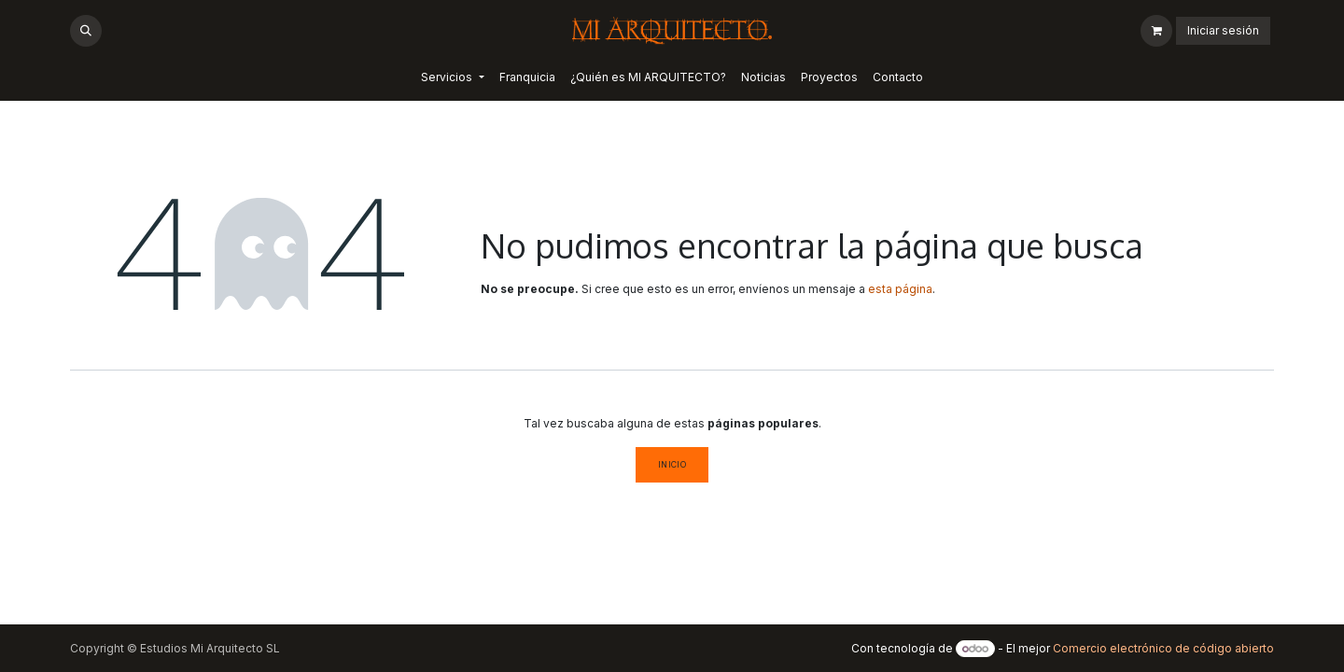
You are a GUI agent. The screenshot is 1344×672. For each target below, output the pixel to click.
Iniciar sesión (1223, 30)
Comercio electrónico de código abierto (1163, 648)
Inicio (672, 464)
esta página (900, 289)
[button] (86, 31)
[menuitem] (452, 77)
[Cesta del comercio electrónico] (1156, 31)
